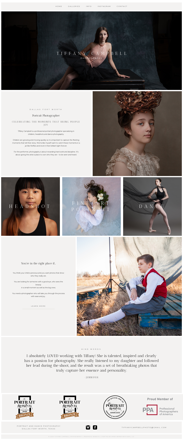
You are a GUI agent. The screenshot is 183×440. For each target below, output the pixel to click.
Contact (122, 6)
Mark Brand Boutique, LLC (123, 436)
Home (59, 6)
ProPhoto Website (92, 436)
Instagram (104, 6)
